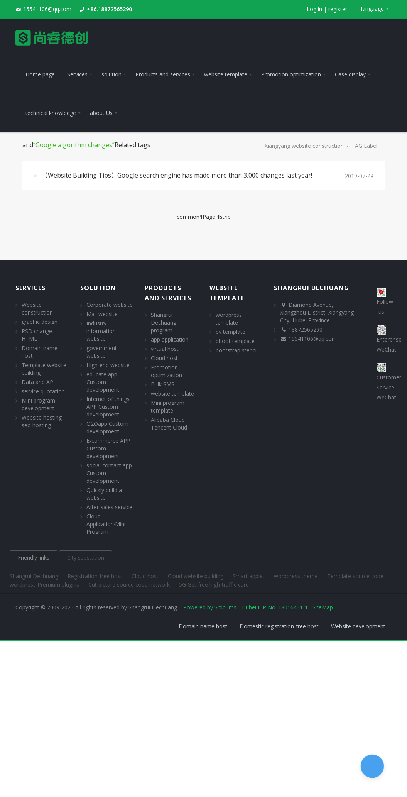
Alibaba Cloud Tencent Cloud (169, 423)
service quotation (43, 391)
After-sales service (109, 507)
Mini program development (38, 404)
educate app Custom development (102, 382)
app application (170, 339)
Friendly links (33, 557)
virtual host (165, 348)
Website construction (37, 308)
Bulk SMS (162, 384)
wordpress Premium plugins (45, 584)
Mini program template (167, 406)
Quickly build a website (104, 493)
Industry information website (101, 331)
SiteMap (322, 607)
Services (30, 288)
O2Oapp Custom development (107, 427)
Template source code (355, 576)
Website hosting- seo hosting (43, 421)
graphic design (39, 321)
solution (98, 288)
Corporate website (109, 304)
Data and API (38, 382)
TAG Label (364, 145)
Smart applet (249, 576)
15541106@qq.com (47, 9)
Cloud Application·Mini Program (105, 524)
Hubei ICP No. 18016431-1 (275, 607)
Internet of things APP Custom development (108, 406)
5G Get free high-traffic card (214, 584)
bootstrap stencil (237, 350)
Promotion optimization (166, 371)
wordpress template (229, 318)
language (372, 8)
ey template (230, 331)
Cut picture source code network (129, 584)
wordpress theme (296, 576)
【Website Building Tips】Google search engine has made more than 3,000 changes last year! (177, 175)
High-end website (108, 365)
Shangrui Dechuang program (163, 322)
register (337, 9)
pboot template (235, 341)
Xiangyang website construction (304, 145)
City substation (85, 557)
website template (172, 393)
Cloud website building (196, 576)
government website (101, 351)
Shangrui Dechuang (35, 576)
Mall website (102, 314)
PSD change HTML (37, 334)
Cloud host (164, 358)
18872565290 (306, 329)
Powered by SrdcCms (209, 607)
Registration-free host (96, 576)
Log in (314, 9)
